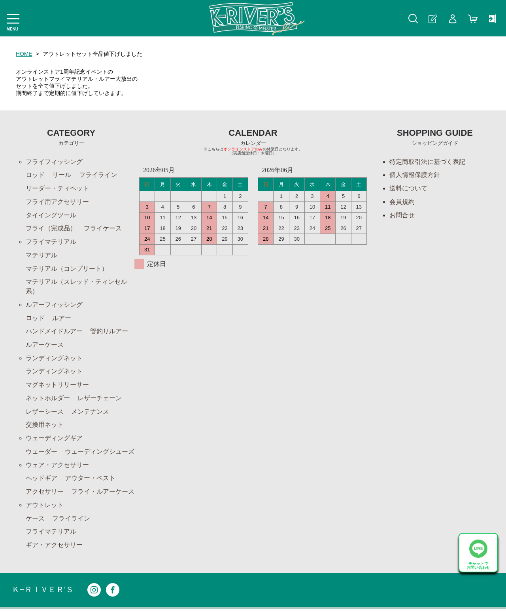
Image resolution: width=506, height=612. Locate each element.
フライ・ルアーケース (102, 494)
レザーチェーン (99, 400)
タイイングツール (51, 215)
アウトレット (45, 507)
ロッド (35, 175)
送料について (408, 188)
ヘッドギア (41, 480)
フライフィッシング (54, 161)
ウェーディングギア (54, 440)
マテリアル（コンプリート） (67, 269)
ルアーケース (45, 346)
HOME (24, 54)
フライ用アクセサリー (57, 202)
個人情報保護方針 (414, 175)
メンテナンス (90, 413)
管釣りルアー (109, 332)
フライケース (103, 229)
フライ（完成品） (51, 229)
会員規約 (402, 202)
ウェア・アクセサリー (57, 467)
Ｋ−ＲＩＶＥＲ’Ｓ (43, 593)
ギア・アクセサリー (54, 548)
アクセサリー (45, 494)
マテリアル (41, 256)
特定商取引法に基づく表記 (427, 161)
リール (61, 175)
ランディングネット (54, 359)
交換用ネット (45, 427)
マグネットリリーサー (57, 386)
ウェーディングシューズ (99, 453)
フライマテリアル (51, 242)
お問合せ (402, 215)
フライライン (98, 175)
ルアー (61, 319)
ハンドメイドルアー (54, 332)
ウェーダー (41, 453)
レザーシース (45, 413)
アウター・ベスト (90, 480)
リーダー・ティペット (57, 188)
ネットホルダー (48, 400)
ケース (35, 521)
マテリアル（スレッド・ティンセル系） (76, 287)
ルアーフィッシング (54, 305)
